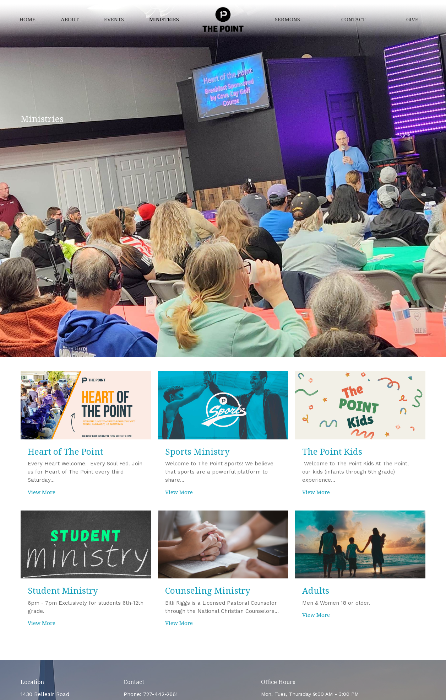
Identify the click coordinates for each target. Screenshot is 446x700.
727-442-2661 (160, 694)
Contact (353, 19)
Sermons (287, 19)
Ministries (164, 19)
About (70, 19)
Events (114, 19)
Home (28, 19)
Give (412, 19)
